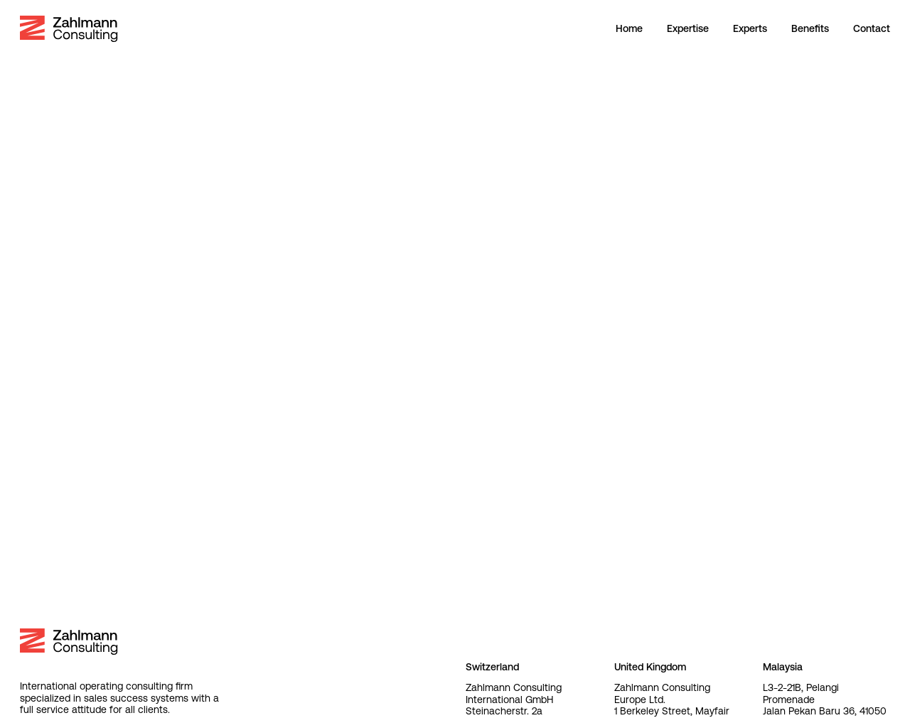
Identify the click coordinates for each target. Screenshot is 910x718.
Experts (750, 28)
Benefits (810, 28)
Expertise (688, 28)
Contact (871, 28)
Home (629, 28)
